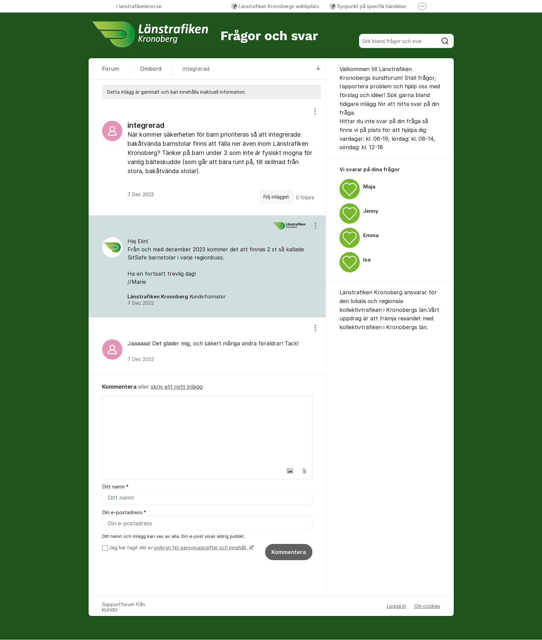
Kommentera (289, 552)
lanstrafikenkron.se (138, 6)
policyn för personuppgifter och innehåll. (201, 548)
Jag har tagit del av (180, 548)
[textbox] (207, 430)
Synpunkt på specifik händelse (368, 6)
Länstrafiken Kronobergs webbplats (275, 6)
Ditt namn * (115, 487)
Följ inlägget (276, 197)
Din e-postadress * (124, 512)
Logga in (396, 606)
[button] (290, 471)
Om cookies (427, 606)
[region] (207, 157)
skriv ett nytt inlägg (177, 386)
